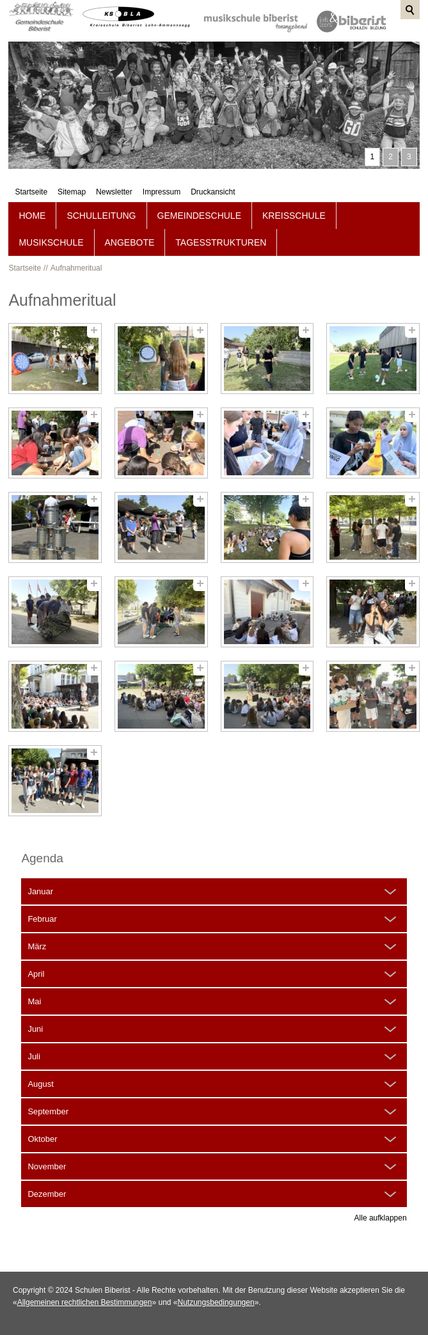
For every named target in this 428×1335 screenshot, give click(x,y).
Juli (34, 1056)
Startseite (33, 50)
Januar (40, 891)
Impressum (164, 50)
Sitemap (74, 50)
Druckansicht (215, 50)
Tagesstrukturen (220, 242)
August (40, 1084)
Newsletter (117, 50)
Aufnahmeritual (76, 268)
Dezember (47, 1194)
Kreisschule (294, 215)
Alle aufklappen (380, 1217)
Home (32, 215)
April (36, 974)
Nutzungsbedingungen (216, 1302)
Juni (35, 1029)
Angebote (130, 242)
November (47, 1166)
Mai (34, 1001)
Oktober (42, 1139)
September (48, 1111)
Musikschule (51, 242)
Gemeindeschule (199, 215)
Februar (42, 919)
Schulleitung (101, 215)
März (37, 946)
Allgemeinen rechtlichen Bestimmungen (84, 1302)
